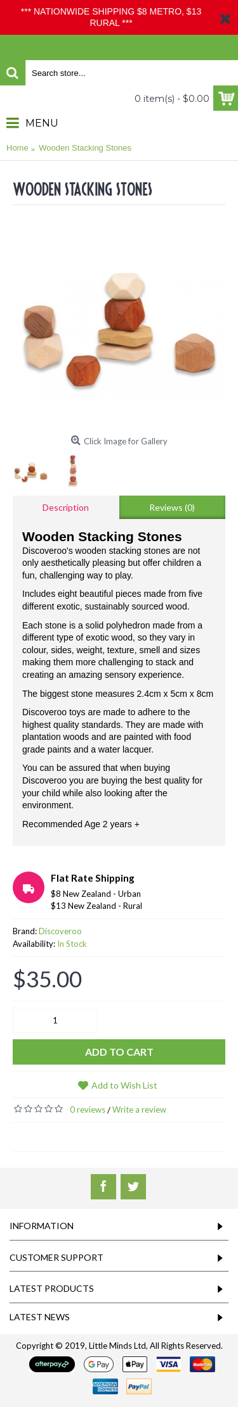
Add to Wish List (124, 1085)
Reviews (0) (172, 507)
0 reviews (87, 1109)
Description (66, 507)
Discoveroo (60, 931)
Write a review (139, 1109)
